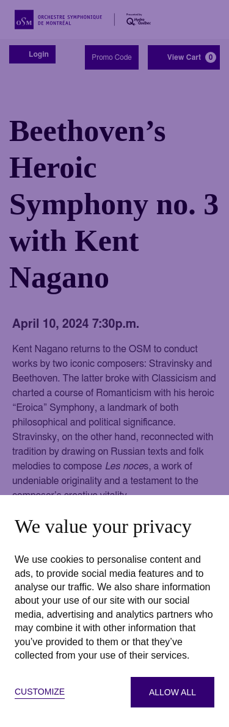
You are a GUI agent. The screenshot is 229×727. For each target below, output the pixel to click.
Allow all (172, 692)
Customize (40, 691)
